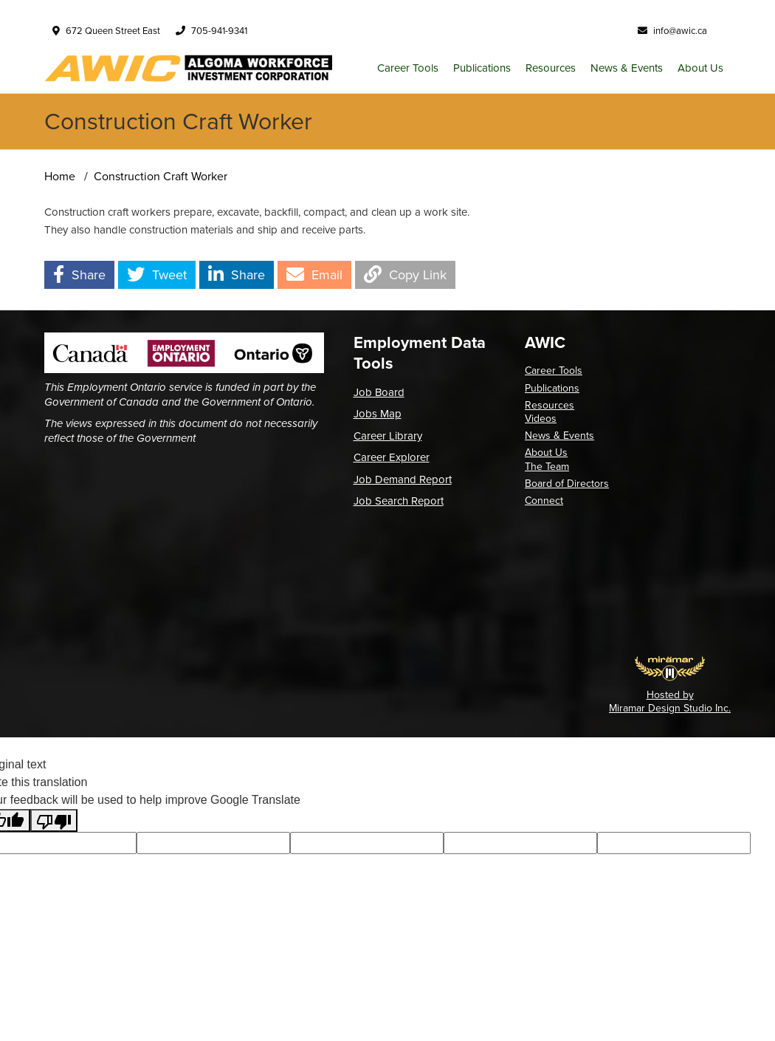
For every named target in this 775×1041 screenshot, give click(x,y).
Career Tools (407, 68)
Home (59, 176)
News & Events (626, 68)
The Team (547, 466)
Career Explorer (392, 457)
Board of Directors (567, 483)
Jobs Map (378, 414)
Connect (544, 500)
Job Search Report (399, 501)
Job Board (379, 392)
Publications (482, 68)
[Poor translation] (54, 820)
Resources (551, 68)
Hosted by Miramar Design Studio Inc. (670, 701)
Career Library (388, 436)
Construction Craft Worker (160, 176)
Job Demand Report (403, 479)
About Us (700, 68)
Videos (541, 418)
